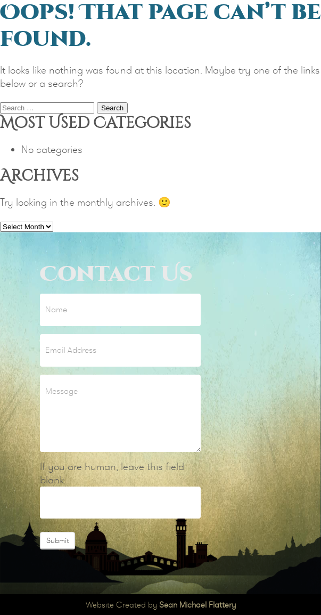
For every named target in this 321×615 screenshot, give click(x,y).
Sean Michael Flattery (197, 605)
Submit (57, 540)
